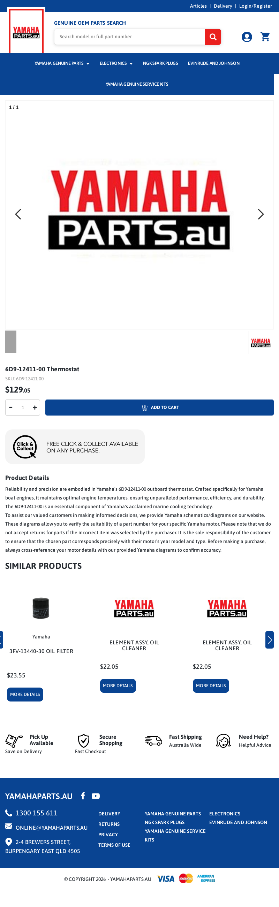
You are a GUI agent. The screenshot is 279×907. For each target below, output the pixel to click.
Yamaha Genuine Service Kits (137, 84)
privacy (108, 834)
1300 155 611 (37, 813)
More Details (25, 694)
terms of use (114, 845)
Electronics (116, 63)
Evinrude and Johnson (213, 63)
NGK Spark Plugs (160, 63)
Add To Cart (112, 407)
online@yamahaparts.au (52, 827)
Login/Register (255, 6)
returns (109, 824)
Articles (198, 6)
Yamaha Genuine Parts (62, 63)
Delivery (223, 6)
